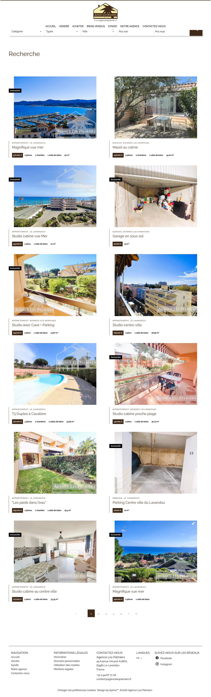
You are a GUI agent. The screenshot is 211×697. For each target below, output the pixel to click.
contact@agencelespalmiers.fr (114, 679)
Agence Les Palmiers (111, 657)
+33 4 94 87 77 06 (106, 675)
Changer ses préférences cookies (76, 690)
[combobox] (26, 31)
